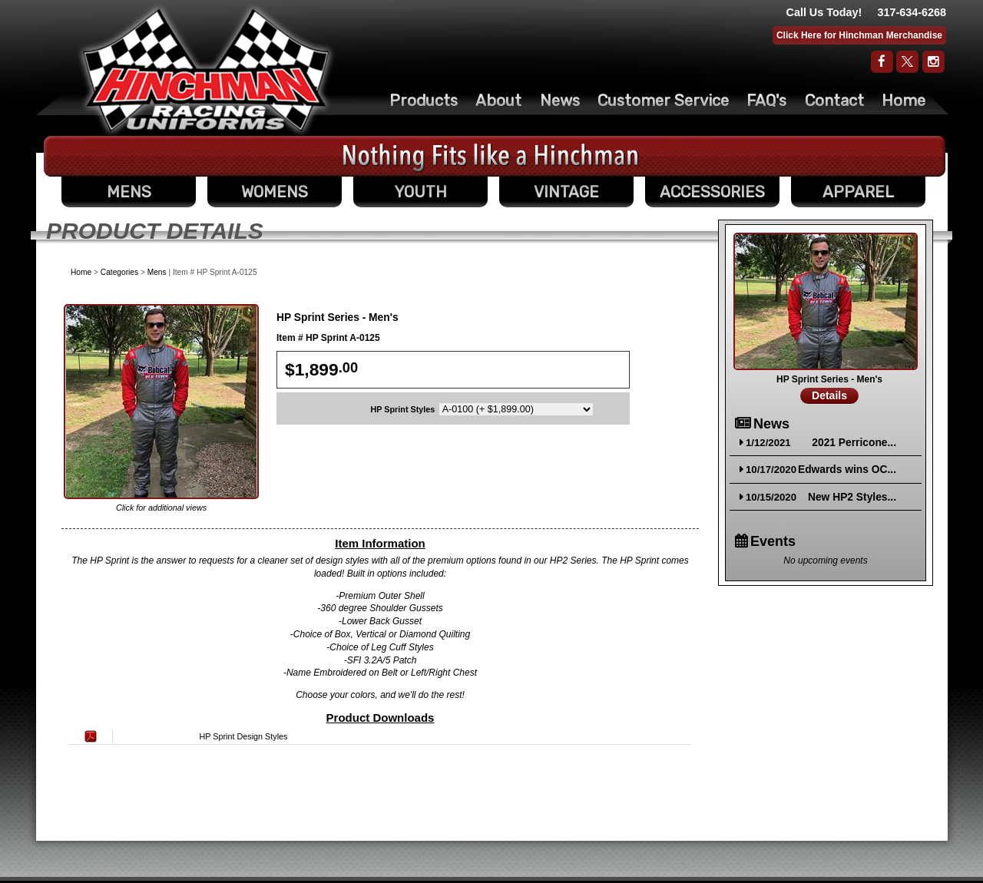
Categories (119, 272)
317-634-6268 (911, 12)
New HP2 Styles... (852, 497)
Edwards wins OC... (847, 469)
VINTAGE (566, 192)
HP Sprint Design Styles (243, 736)
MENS (129, 192)
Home (903, 100)
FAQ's (766, 100)
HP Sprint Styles (403, 409)
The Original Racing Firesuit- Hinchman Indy (206, 70)
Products (423, 100)
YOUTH (420, 192)
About (498, 100)
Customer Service (663, 100)
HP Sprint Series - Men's (829, 379)
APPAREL (858, 192)
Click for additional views (161, 507)
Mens (157, 272)
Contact (834, 100)
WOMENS (274, 192)
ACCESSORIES (712, 192)
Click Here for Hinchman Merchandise (859, 35)
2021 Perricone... (854, 442)
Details (829, 395)
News (560, 100)
